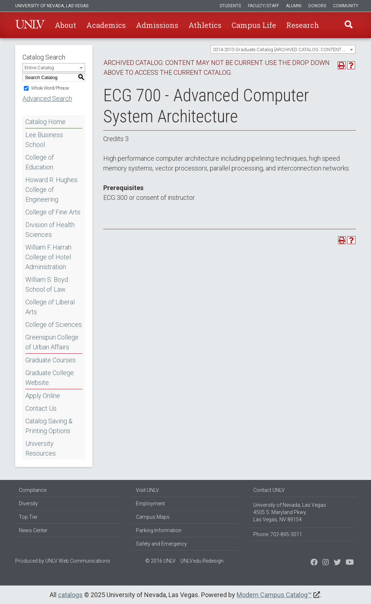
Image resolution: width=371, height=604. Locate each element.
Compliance (32, 490)
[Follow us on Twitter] (326, 563)
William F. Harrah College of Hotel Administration (48, 257)
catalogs (70, 595)
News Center (33, 530)
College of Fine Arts (52, 212)
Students (230, 5)
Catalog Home (45, 122)
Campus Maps (153, 517)
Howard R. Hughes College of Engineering (51, 189)
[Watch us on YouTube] (350, 563)
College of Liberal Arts (50, 307)
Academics (106, 25)
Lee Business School (44, 139)
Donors (317, 5)
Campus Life (254, 25)
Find (348, 25)
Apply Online (42, 395)
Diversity (28, 503)
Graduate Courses (50, 360)
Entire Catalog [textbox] (39, 67)
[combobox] (282, 49)
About (65, 25)
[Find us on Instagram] (337, 563)
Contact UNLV (269, 490)
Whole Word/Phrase (50, 88)
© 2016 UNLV (160, 561)
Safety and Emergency (161, 544)
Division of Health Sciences (50, 229)
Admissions (157, 25)
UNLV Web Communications (77, 561)
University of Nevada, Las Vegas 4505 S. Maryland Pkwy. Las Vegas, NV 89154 (289, 512)
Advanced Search (47, 98)
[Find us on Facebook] (314, 563)
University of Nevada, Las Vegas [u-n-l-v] (51, 5)
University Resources (40, 448)
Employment (150, 503)
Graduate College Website (49, 377)
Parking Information (159, 530)
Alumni (293, 5)
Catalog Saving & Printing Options (48, 426)
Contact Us (41, 408)
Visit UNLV (147, 490)
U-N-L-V (30, 25)
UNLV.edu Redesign (202, 561)
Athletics (204, 25)
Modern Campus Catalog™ (274, 595)
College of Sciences (53, 324)
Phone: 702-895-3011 (277, 534)
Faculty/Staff (263, 5)
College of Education (39, 162)
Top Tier (28, 517)
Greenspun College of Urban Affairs (52, 342)
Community (345, 5)
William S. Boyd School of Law (46, 284)
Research (302, 25)
